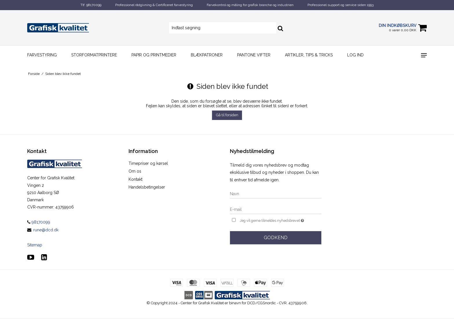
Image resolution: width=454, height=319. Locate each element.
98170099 (38, 222)
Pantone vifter (253, 55)
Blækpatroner (207, 55)
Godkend (276, 237)
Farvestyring (42, 55)
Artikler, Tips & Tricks (309, 55)
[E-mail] (275, 209)
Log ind (355, 55)
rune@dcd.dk (45, 230)
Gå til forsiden (227, 115)
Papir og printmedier (153, 55)
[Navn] (275, 193)
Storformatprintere (94, 55)
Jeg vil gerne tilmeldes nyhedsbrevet (280, 220)
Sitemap (34, 245)
